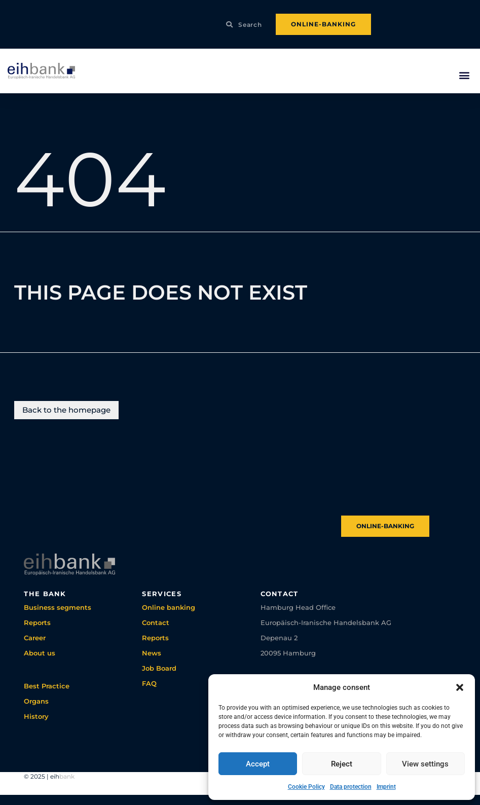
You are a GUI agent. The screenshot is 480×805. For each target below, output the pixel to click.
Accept (258, 764)
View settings (425, 764)
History (36, 716)
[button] (460, 687)
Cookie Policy (306, 786)
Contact (155, 622)
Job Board (159, 668)
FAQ (149, 683)
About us (39, 653)
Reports (37, 622)
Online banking (168, 607)
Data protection (351, 786)
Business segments (57, 607)
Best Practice (46, 686)
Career (35, 638)
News (151, 653)
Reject (341, 764)
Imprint (386, 786)
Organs (36, 701)
